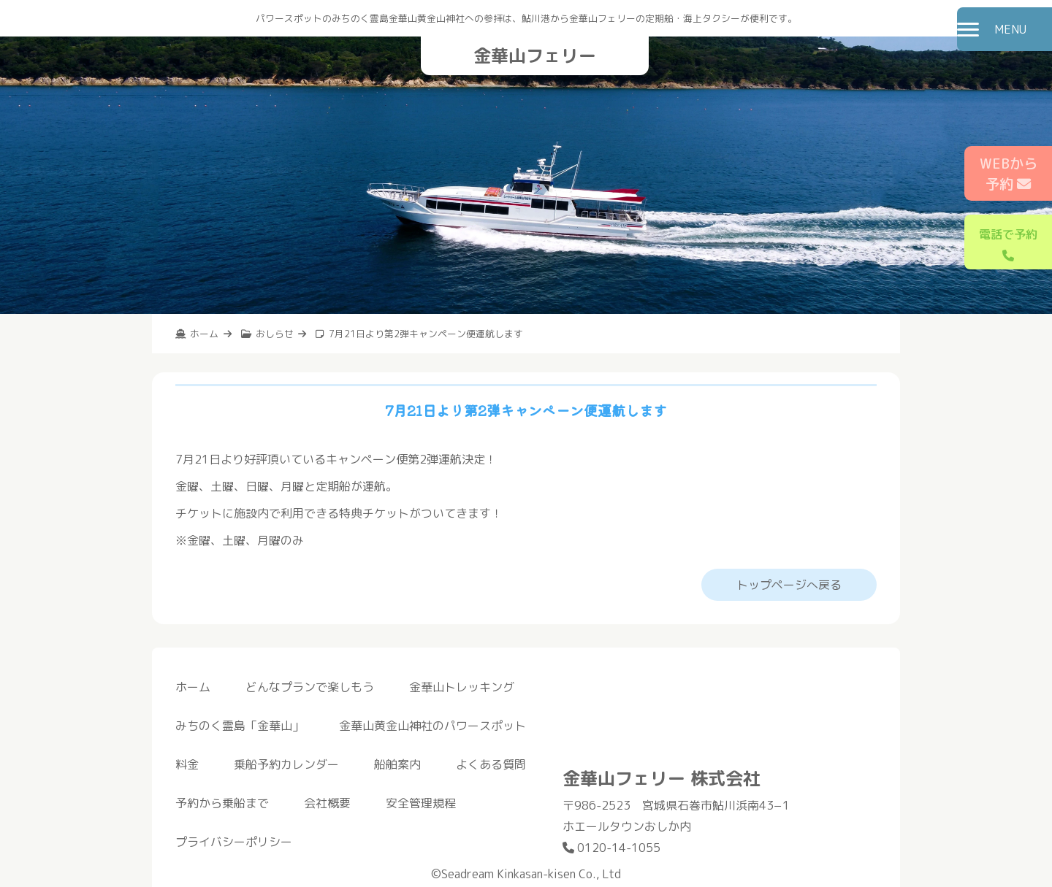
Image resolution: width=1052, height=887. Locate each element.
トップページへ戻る (789, 585)
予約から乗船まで (222, 803)
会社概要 (327, 803)
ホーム (192, 687)
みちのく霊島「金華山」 (239, 726)
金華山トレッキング (461, 687)
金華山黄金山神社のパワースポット (432, 726)
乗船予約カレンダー (286, 764)
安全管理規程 (421, 803)
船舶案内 (397, 764)
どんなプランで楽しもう (309, 687)
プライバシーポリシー (233, 842)
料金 (187, 764)
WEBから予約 (1008, 173)
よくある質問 (491, 764)
